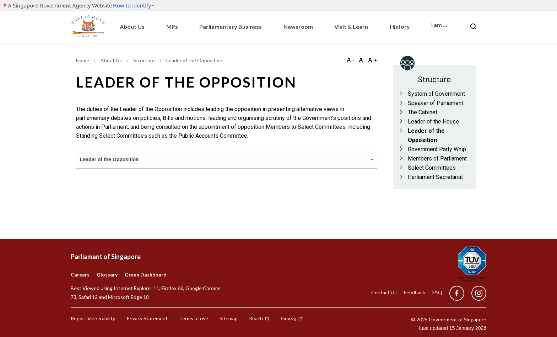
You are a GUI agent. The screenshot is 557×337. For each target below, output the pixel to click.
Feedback (414, 292)
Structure (144, 60)
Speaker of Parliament (435, 103)
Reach (259, 318)
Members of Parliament (437, 158)
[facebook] (456, 293)
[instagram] (475, 293)
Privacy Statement (147, 318)
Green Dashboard (146, 275)
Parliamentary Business (230, 26)
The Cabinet (422, 112)
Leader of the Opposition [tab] (227, 160)
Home (83, 60)
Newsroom (298, 26)
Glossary (107, 275)
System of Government (436, 93)
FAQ (437, 292)
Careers (80, 275)
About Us (132, 26)
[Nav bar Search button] (473, 27)
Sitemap (229, 318)
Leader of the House (433, 121)
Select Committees (432, 167)
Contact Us (384, 292)
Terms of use (193, 318)
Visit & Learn (351, 26)
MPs (172, 26)
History (400, 26)
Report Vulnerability (93, 318)
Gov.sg (292, 318)
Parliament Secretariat (435, 177)
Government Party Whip (437, 149)
